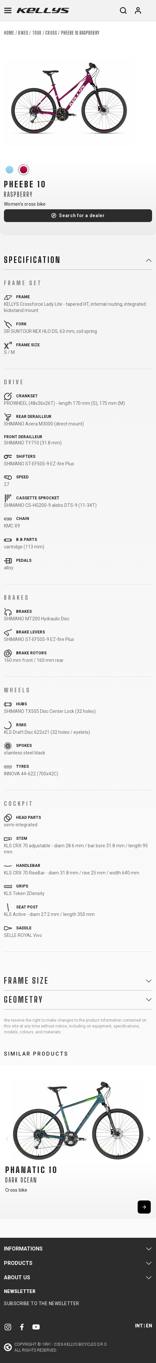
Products (18, 1263)
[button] (7, 1139)
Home (9, 33)
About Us (17, 1277)
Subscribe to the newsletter (41, 1303)
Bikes (23, 33)
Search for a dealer (82, 215)
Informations (23, 1249)
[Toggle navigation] (8, 10)
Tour (36, 33)
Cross (51, 33)
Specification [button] (32, 260)
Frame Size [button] (26, 980)
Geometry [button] (23, 999)
